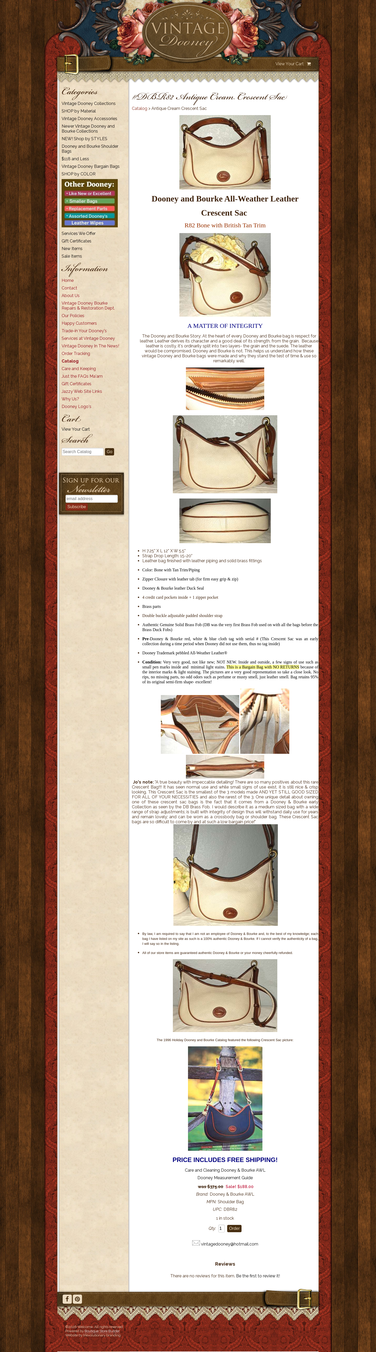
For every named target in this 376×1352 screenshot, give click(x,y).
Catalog (70, 361)
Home (68, 280)
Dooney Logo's (76, 406)
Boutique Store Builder (102, 1331)
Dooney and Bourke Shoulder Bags (90, 149)
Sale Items (72, 256)
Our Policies (73, 315)
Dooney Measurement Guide (225, 1177)
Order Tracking (76, 353)
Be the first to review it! (258, 1275)
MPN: (211, 1201)
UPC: (217, 1209)
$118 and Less (75, 158)
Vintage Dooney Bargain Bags (91, 166)
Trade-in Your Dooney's (84, 330)
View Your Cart (289, 63)
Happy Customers (79, 323)
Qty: (212, 1228)
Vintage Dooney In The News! (90, 345)
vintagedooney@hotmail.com (229, 1244)
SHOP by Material (79, 111)
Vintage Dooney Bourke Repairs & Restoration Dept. (88, 306)
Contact (69, 288)
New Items (72, 248)
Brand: (202, 1194)
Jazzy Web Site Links (82, 391)
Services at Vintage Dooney (88, 338)
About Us (71, 295)
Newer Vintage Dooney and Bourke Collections (88, 129)
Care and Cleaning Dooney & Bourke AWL (225, 1170)
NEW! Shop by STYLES (84, 138)
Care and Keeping (79, 368)
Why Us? (70, 398)
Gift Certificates (76, 241)
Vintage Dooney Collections (89, 103)
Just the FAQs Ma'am (82, 376)
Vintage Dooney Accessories (89, 118)
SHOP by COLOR (79, 173)
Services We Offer (79, 233)
